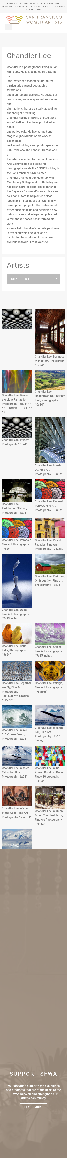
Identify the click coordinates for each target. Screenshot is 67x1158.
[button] (8, 27)
